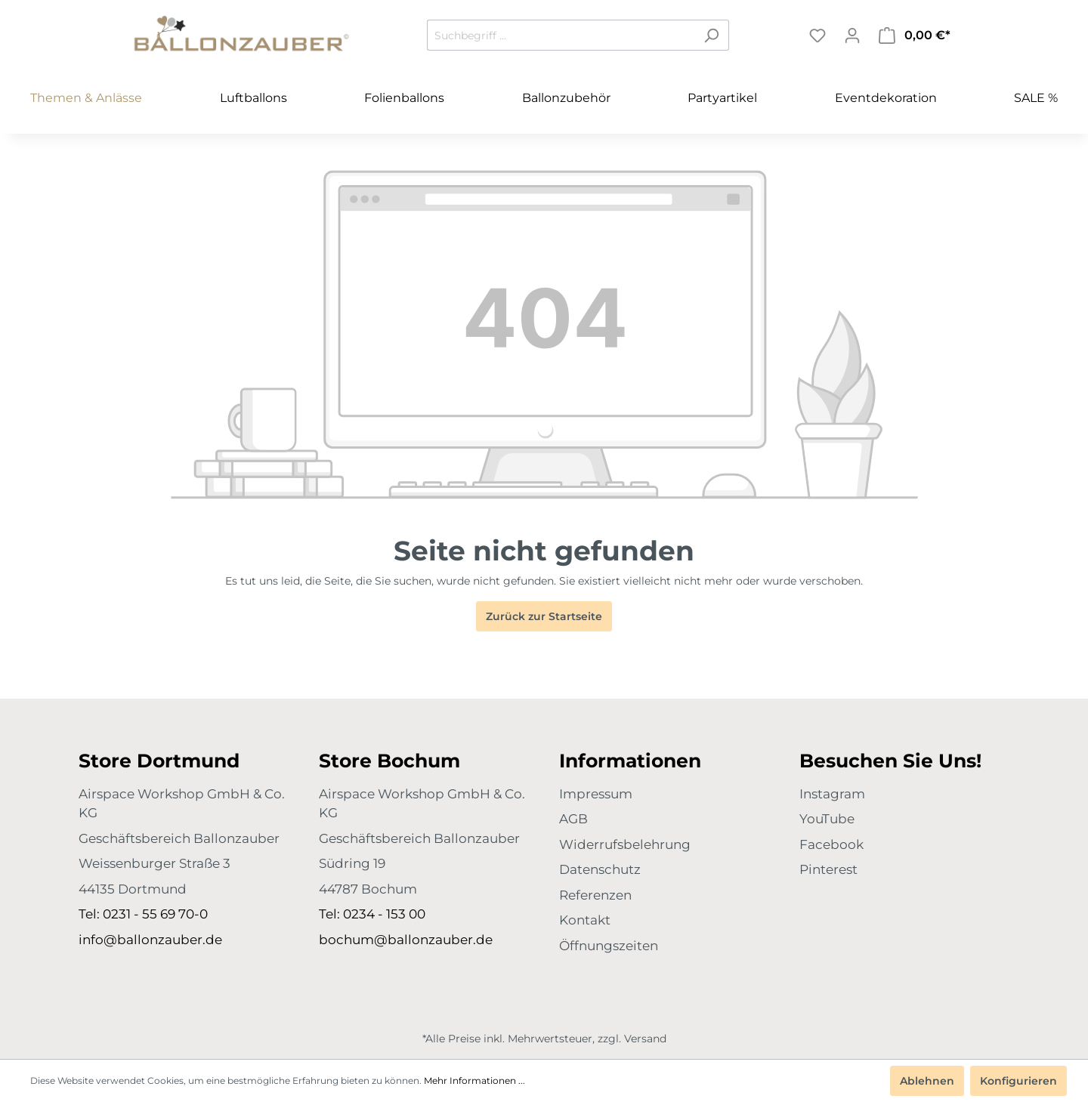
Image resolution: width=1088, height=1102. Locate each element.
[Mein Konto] (852, 35)
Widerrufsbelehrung (625, 844)
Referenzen (595, 895)
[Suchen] (711, 35)
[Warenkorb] (915, 35)
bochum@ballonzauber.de (406, 939)
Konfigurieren (1018, 1081)
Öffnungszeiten (608, 945)
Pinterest (828, 869)
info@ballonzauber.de (150, 939)
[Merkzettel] (817, 35)
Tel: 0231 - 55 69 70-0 (143, 913)
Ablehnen (927, 1081)
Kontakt (584, 920)
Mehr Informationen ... (474, 1080)
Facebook (831, 844)
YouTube (827, 818)
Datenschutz (600, 869)
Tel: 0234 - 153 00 (372, 913)
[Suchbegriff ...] (560, 35)
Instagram (832, 793)
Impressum (595, 793)
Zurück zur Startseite (544, 616)
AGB (573, 818)
